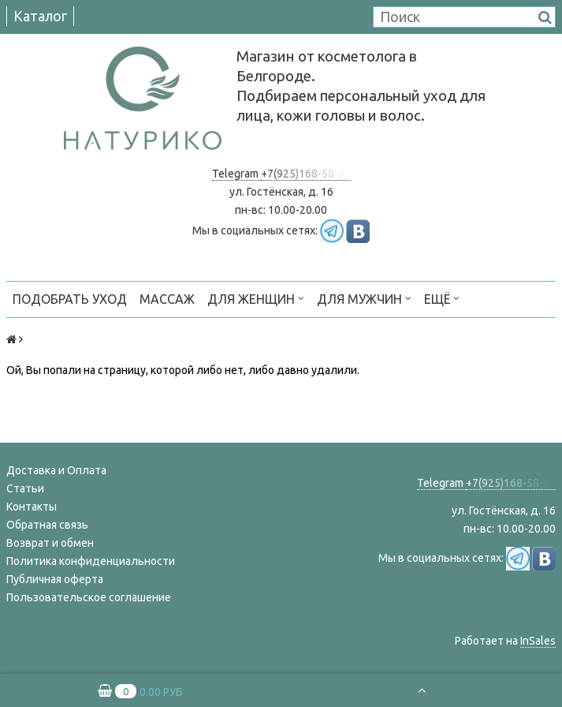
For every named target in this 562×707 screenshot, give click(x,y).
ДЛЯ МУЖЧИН (364, 298)
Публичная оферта (54, 579)
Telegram (236, 173)
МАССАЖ (167, 299)
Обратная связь (47, 524)
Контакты (31, 506)
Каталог (40, 16)
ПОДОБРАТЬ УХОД (70, 299)
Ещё (442, 298)
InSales (538, 640)
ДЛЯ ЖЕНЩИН (255, 298)
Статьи (25, 488)
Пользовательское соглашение (88, 597)
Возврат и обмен (50, 543)
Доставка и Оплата (56, 470)
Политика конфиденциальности (90, 561)
